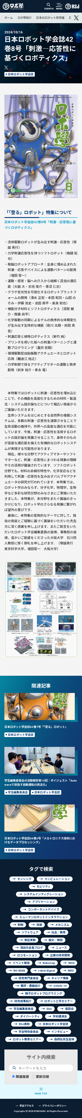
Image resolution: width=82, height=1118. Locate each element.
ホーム (8, 17)
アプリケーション (43, 901)
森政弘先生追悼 (64, 1039)
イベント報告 (21, 963)
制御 (20, 924)
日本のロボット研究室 (50, 17)
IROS (71, 963)
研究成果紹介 (22, 1001)
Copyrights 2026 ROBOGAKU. (41, 1111)
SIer (49, 1008)
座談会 (69, 1008)
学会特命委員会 (28, 1031)
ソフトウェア (29, 932)
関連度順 (20, 1076)
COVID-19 (59, 985)
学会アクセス (26, 1105)
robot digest (46, 970)
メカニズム (62, 924)
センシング (24, 879)
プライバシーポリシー (54, 1105)
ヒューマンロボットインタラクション (43, 917)
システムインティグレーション (43, 894)
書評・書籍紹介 (30, 985)
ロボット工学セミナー (58, 1001)
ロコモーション (27, 955)
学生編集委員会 (18, 792)
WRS (71, 970)
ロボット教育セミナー (27, 1039)
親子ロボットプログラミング (43, 993)
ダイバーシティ (30, 1016)
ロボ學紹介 (24, 17)
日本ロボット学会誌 (20, 74)
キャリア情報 (59, 978)
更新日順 (40, 1076)
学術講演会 (60, 1016)
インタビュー (59, 1031)
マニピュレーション (57, 879)
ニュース (61, 947)
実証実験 (30, 940)
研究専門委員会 (28, 978)
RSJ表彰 (24, 1024)
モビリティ (44, 886)
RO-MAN (19, 970)
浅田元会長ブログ (31, 947)
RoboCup (49, 963)
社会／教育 (58, 932)
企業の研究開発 (60, 955)
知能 (39, 924)
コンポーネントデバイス (43, 909)
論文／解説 (56, 940)
